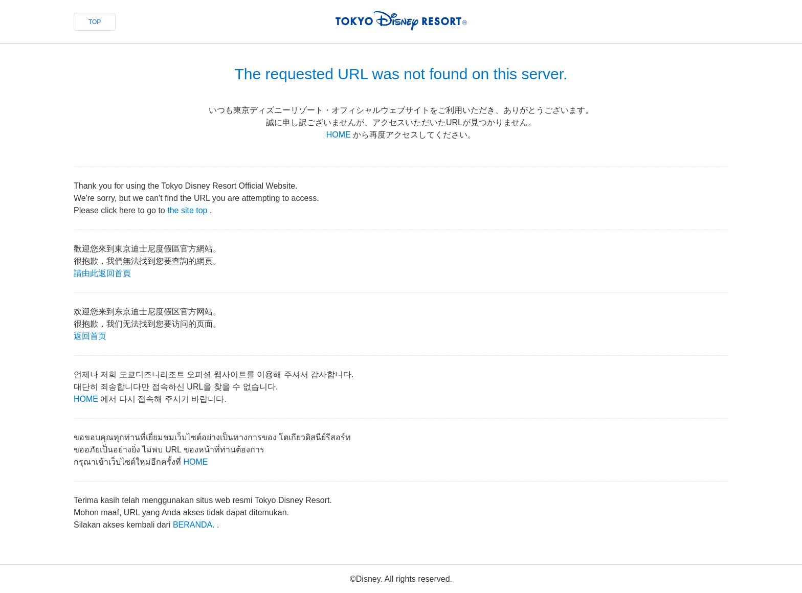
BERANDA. (194, 523)
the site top (187, 209)
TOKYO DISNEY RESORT (401, 21)
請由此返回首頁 (102, 272)
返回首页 (90, 335)
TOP (94, 22)
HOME (338, 134)
